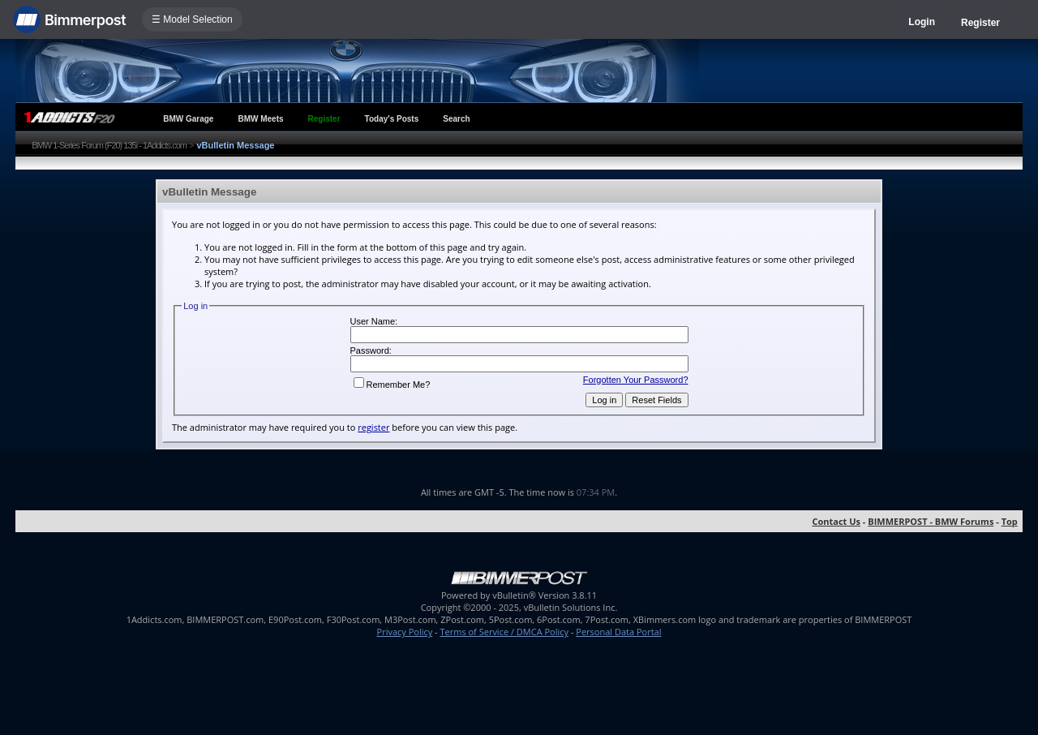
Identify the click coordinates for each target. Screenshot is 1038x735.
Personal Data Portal (618, 631)
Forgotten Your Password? (635, 380)
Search (456, 118)
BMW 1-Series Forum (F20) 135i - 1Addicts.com (109, 145)
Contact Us (836, 521)
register (373, 427)
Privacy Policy (405, 631)
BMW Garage (188, 118)
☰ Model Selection (192, 19)
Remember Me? (392, 384)
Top (1010, 521)
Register (980, 22)
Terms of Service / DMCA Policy (504, 631)
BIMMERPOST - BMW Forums (930, 521)
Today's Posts (392, 118)
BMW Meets (260, 118)
